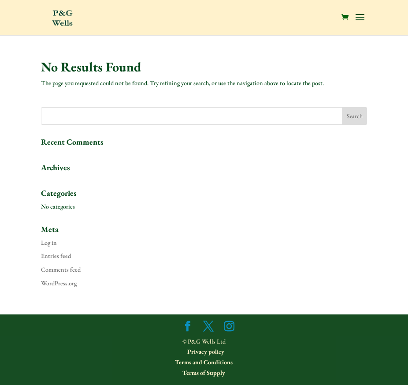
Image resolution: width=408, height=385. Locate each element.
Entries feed (56, 256)
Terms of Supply (203, 373)
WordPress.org (59, 283)
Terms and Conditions (204, 362)
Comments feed (61, 269)
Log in (49, 243)
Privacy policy (205, 351)
